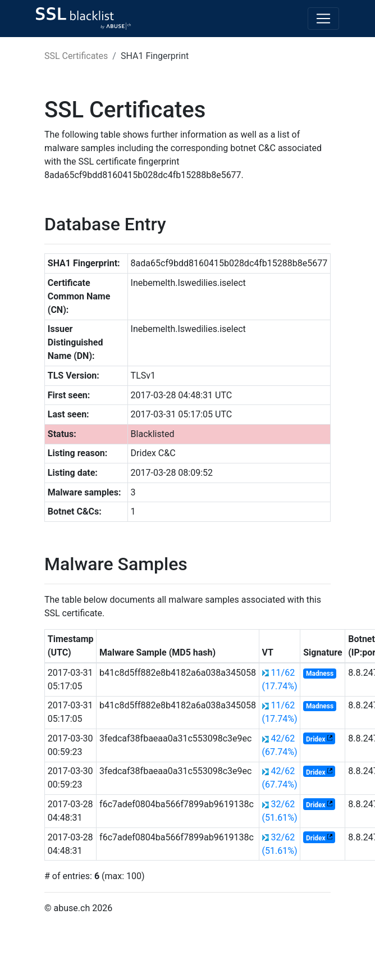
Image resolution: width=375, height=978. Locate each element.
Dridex (316, 739)
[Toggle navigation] (323, 18)
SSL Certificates (76, 56)
